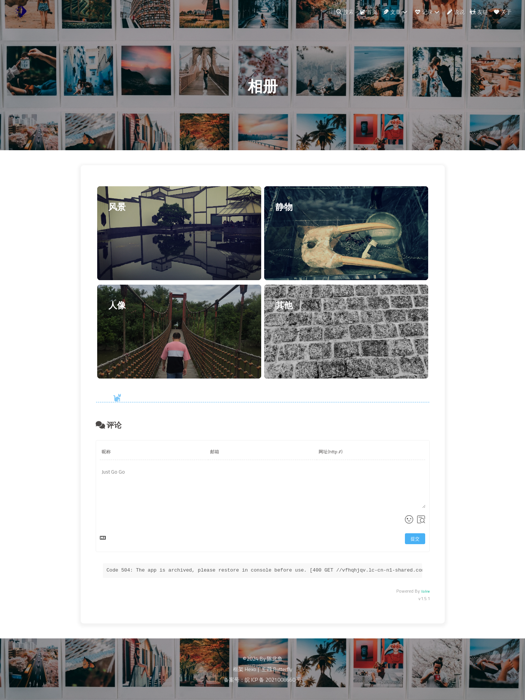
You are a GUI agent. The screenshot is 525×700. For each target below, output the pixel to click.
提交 (415, 538)
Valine (425, 591)
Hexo (250, 669)
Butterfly (282, 669)
